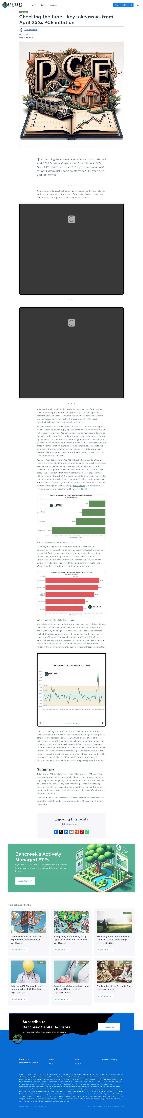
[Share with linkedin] (66, 832)
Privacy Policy (24, 1107)
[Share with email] (71, 832)
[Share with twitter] (61, 832)
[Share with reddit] (77, 832)
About (42, 5)
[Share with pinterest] (82, 832)
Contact (53, 5)
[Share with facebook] (56, 832)
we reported (79, 485)
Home (51, 1059)
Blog (34, 5)
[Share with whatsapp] (87, 832)
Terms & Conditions (40, 1107)
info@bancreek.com (28, 1062)
